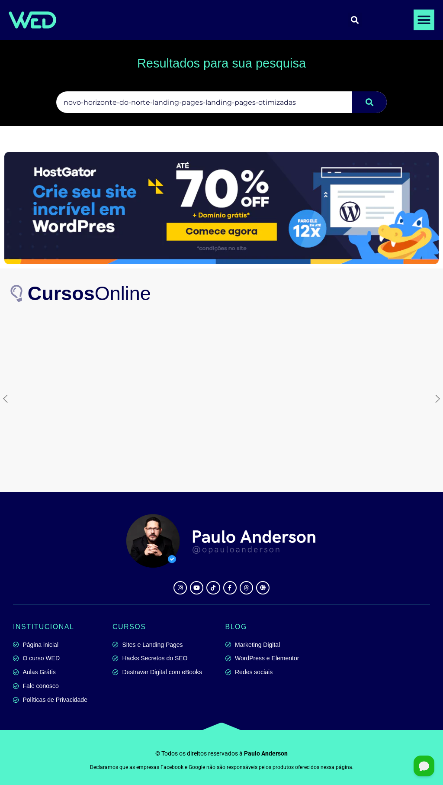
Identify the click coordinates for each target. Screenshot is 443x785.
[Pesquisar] (369, 102)
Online (89, 293)
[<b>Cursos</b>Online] (17, 293)
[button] (424, 20)
